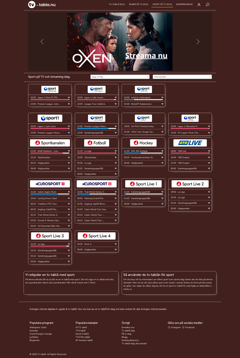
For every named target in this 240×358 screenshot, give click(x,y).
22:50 (96, 192)
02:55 (92, 209)
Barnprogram (184, 4)
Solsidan (34, 330)
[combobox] (120, 77)
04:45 (45, 226)
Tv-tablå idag (117, 4)
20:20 (84, 244)
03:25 (91, 214)
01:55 (91, 203)
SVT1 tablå (81, 327)
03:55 (45, 220)
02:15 (44, 214)
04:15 (91, 220)
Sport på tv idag (162, 4)
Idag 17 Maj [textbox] (97, 76)
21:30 (143, 152)
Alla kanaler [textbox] (160, 76)
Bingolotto (35, 340)
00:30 (139, 157)
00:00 (184, 168)
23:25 (40, 157)
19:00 (139, 126)
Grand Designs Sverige (41, 333)
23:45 (43, 198)
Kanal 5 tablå (82, 333)
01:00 (138, 104)
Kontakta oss (128, 327)
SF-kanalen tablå (84, 340)
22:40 (49, 152)
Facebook (188, 327)
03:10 (43, 256)
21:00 (96, 127)
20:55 (49, 98)
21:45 (143, 192)
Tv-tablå (42, 354)
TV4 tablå (80, 330)
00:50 (90, 198)
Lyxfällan (34, 337)
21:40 (49, 192)
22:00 (143, 98)
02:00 (84, 163)
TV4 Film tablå (83, 337)
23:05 (91, 104)
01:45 (137, 198)
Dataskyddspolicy (130, 340)
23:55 (178, 197)
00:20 (44, 203)
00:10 (40, 163)
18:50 (178, 191)
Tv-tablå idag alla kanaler (134, 343)
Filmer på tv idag (138, 4)
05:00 (40, 168)
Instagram (174, 327)
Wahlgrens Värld (38, 327)
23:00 (45, 104)
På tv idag (126, 333)
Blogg (124, 337)
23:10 (43, 250)
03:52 (90, 168)
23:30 (90, 132)
